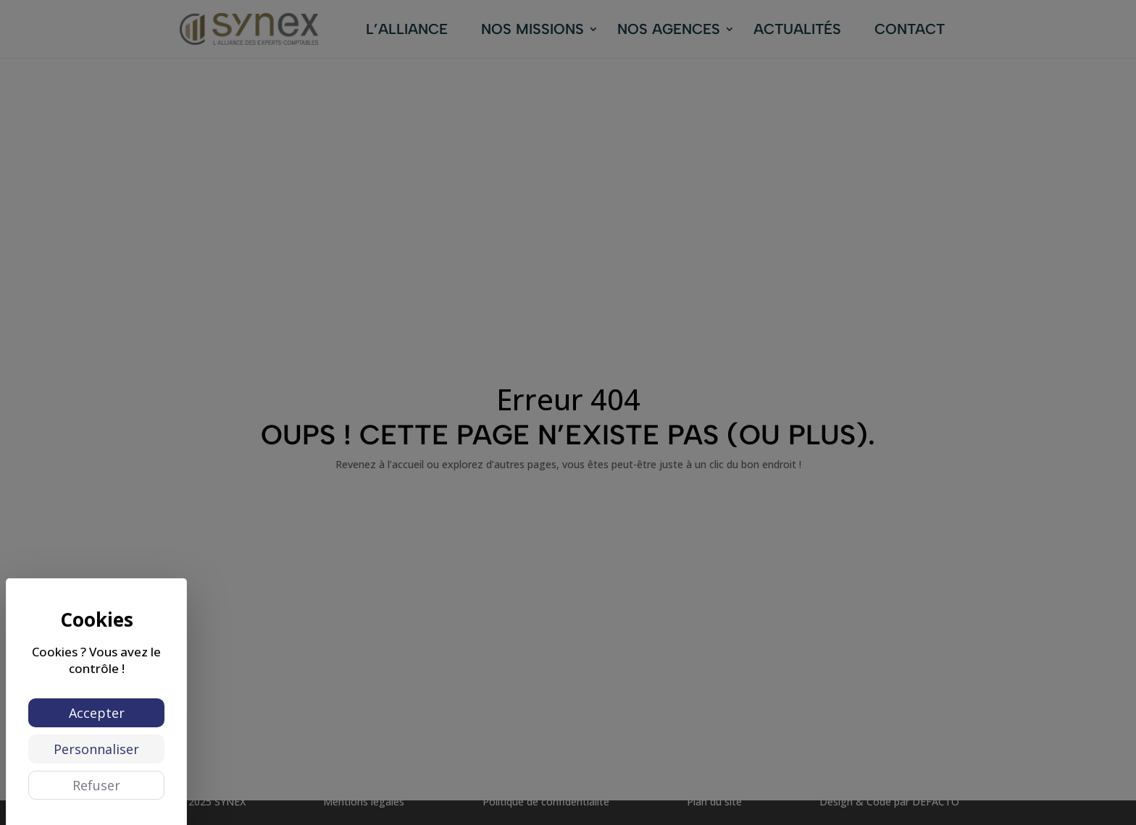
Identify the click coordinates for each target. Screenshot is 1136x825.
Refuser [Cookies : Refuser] (96, 785)
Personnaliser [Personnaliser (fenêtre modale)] (96, 749)
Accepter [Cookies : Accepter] (97, 713)
